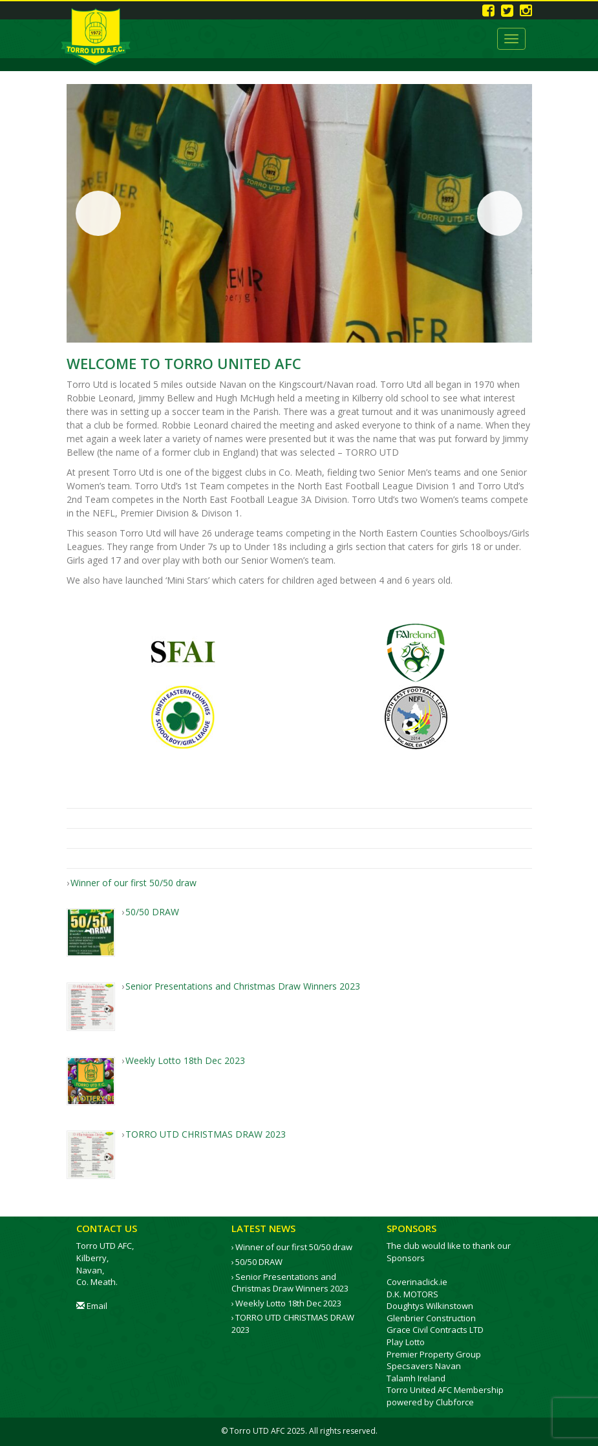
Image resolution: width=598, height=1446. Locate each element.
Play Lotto (406, 1342)
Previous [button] (98, 213)
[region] (299, 213)
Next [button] (499, 213)
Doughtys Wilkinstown (430, 1306)
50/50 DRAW (259, 1262)
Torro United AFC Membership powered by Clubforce (445, 1396)
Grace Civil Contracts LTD (435, 1329)
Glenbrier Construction (431, 1318)
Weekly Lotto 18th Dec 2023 (288, 1303)
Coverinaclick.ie (417, 1282)
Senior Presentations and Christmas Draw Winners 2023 (289, 1283)
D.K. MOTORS (412, 1294)
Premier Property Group (434, 1354)
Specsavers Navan (424, 1366)
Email (91, 1306)
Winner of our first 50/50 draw (293, 1247)
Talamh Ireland (416, 1378)
